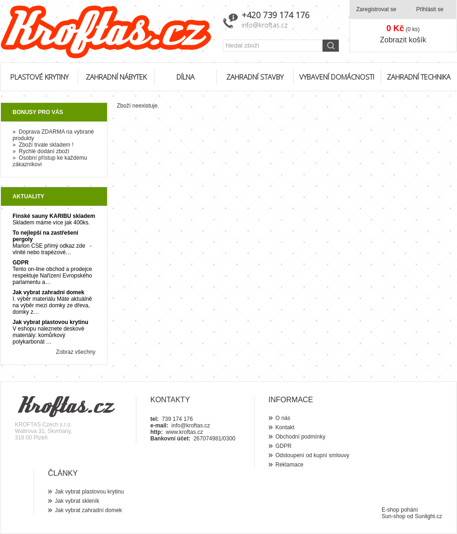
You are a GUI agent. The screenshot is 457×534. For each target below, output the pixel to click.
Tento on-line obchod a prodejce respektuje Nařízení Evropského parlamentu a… (52, 275)
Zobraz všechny (75, 352)
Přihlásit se (430, 9)
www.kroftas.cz (184, 432)
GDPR (21, 262)
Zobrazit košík (403, 40)
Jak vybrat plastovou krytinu (50, 322)
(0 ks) (402, 28)
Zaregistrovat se (376, 9)
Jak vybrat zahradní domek (48, 292)
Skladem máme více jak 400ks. (51, 222)
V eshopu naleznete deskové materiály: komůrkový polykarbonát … (48, 335)
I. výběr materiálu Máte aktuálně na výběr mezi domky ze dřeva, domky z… (52, 305)
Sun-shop (393, 516)
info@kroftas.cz (265, 24)
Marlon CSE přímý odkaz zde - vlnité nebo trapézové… (52, 249)
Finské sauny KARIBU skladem (54, 216)
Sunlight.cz (428, 516)
